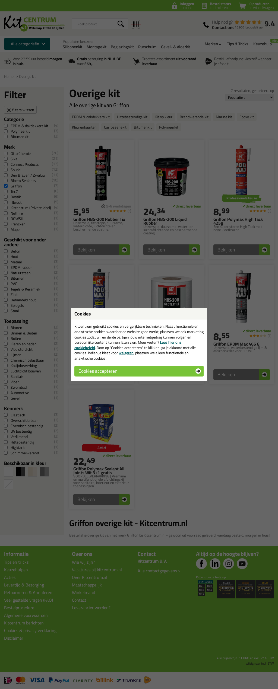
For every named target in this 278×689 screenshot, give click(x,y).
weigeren (126, 352)
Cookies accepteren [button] (97, 370)
